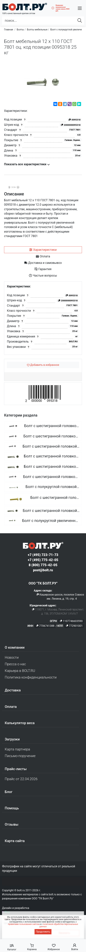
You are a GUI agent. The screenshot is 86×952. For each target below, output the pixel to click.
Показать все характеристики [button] (27, 164)
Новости (12, 657)
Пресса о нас (15, 664)
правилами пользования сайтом (23, 924)
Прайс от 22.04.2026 (21, 779)
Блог (9, 792)
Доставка (13, 690)
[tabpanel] (43, 318)
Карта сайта (15, 841)
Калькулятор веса (20, 723)
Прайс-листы (16, 769)
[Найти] (80, 20)
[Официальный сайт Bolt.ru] (24, 6)
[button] (80, 8)
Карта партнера (17, 749)
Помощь (12, 808)
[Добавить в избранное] (43, 365)
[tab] (43, 249)
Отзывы (11, 824)
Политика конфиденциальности (31, 677)
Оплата (11, 707)
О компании (15, 647)
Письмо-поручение (20, 756)
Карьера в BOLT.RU (20, 671)
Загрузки (12, 739)
